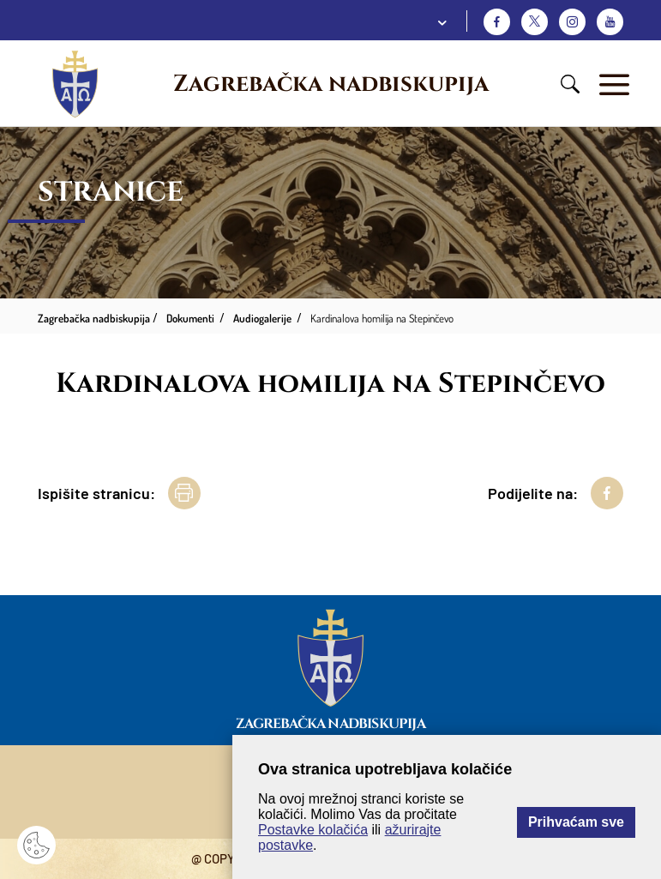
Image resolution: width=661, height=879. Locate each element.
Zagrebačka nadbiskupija (331, 84)
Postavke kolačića (313, 829)
